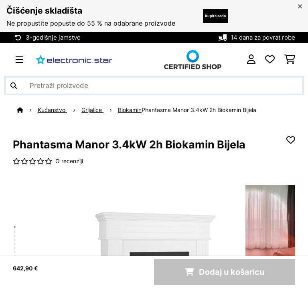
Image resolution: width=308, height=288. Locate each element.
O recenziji (69, 161)
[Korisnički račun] (251, 59)
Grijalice (92, 110)
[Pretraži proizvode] (154, 85)
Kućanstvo (52, 110)
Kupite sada (215, 16)
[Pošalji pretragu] (13, 85)
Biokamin (130, 110)
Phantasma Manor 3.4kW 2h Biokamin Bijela (199, 110)
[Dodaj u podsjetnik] (290, 140)
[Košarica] (289, 59)
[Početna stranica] (27, 110)
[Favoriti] (270, 59)
